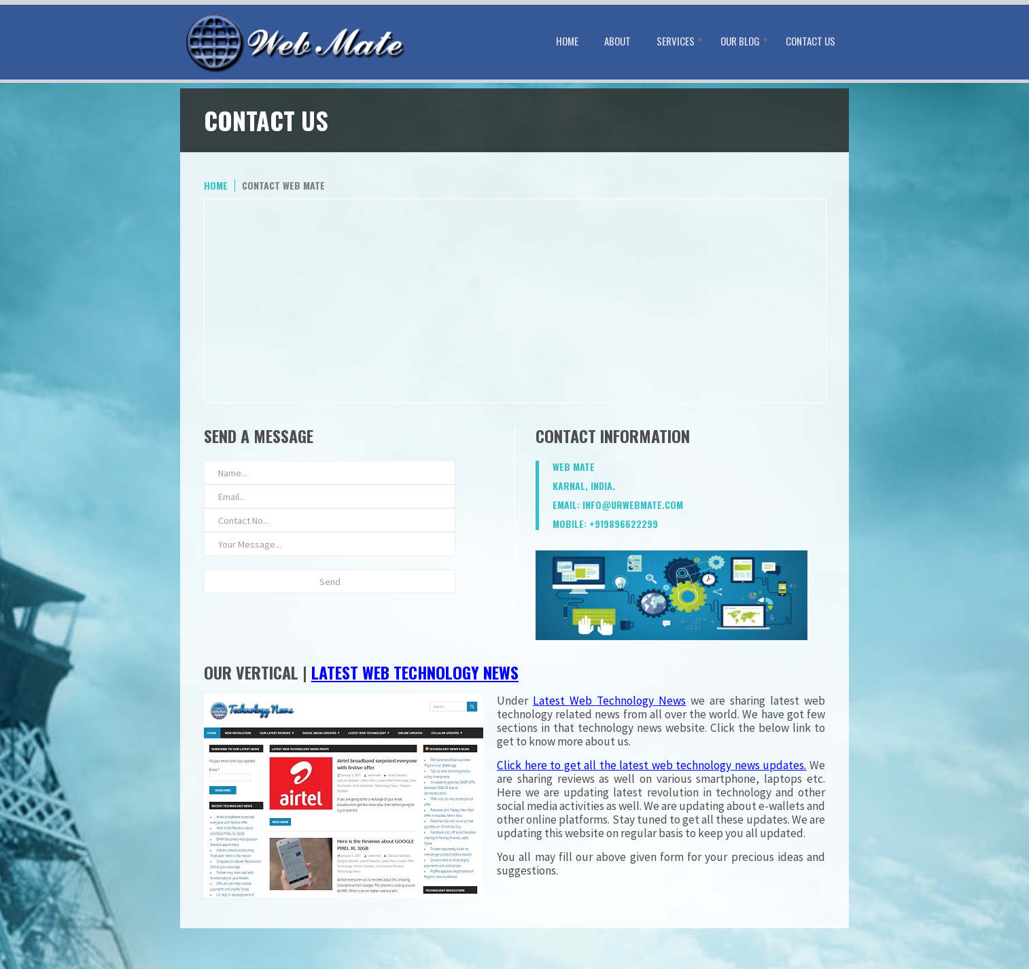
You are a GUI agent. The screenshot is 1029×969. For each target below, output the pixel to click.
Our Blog (740, 40)
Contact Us (810, 40)
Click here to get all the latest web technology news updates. (651, 765)
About (617, 40)
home (216, 185)
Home (567, 40)
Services (676, 40)
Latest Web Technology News (415, 672)
